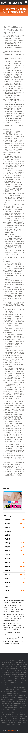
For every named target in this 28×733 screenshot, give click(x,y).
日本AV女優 (15, 531)
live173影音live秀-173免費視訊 (11, 687)
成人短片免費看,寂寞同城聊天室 (18, 676)
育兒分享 (15, 574)
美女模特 (15, 523)
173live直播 (6, 716)
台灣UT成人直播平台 (11, 730)
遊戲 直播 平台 (17, 691)
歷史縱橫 (15, 551)
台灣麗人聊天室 (5, 660)
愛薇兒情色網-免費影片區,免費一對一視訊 (14, 672)
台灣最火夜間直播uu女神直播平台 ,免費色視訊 (14, 662)
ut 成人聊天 (8, 676)
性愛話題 (15, 535)
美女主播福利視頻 (15, 685)
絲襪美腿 (15, 519)
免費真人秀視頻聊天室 (7, 703)
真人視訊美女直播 (7, 697)
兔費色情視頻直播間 (10, 718)
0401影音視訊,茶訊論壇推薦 (10, 695)
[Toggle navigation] (26, 2)
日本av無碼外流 (22, 722)
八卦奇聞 (15, 543)
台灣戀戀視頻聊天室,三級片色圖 (9, 678)
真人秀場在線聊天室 (11, 664)
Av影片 (15, 590)
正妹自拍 (15, 527)
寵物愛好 (15, 570)
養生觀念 (15, 578)
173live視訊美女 (8, 689)
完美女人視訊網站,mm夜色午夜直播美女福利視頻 (14, 706)
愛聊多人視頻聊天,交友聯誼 (12, 705)
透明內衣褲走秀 (16, 689)
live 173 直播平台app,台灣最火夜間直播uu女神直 (13, 679)
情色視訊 (21, 682)
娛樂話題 (15, 567)
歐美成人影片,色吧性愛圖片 (9, 710)
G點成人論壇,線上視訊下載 (20, 699)
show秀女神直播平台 (13, 722)
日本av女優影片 (9, 691)
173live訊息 (6, 668)
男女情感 (15, 539)
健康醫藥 (15, 582)
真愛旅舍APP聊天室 (20, 718)
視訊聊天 (15, 586)
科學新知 (15, 555)
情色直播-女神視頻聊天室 (19, 720)
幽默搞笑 (15, 547)
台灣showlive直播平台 (16, 724)
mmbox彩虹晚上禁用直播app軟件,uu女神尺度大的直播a (14, 681)
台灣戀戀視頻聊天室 (15, 716)
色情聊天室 (15, 697)
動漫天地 (15, 559)
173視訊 (8, 724)
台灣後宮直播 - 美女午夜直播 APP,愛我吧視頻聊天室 (14, 701)
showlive (3, 664)
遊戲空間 (15, 563)
